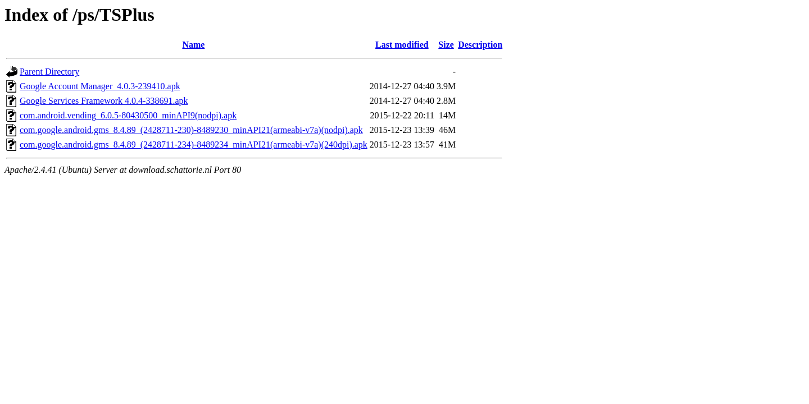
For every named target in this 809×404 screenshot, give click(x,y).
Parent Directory (49, 71)
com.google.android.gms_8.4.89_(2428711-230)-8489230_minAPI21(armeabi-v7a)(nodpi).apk (191, 130)
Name (193, 44)
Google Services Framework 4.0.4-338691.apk (104, 100)
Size (446, 44)
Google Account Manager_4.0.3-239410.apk (100, 86)
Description (480, 44)
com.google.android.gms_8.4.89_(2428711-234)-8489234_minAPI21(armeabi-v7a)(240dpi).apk (193, 144)
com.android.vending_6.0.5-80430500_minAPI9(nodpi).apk (128, 115)
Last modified (402, 44)
